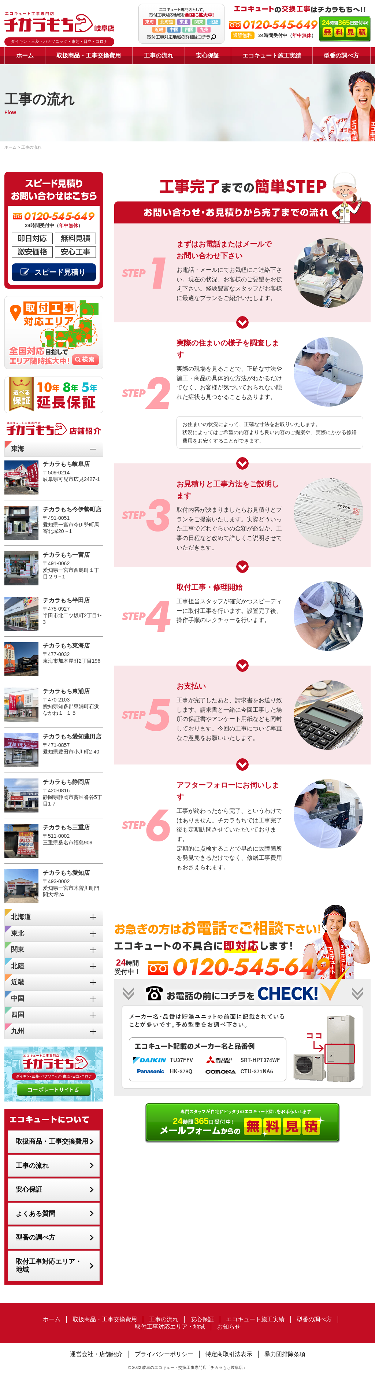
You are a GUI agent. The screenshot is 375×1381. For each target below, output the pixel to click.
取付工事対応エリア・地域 (49, 1266)
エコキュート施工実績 (271, 55)
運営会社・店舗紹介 (96, 1354)
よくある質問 (35, 1213)
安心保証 (207, 55)
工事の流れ (158, 55)
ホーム (25, 55)
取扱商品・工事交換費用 (88, 55)
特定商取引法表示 (228, 1354)
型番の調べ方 (341, 55)
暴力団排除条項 (284, 1354)
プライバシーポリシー (164, 1354)
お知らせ (229, 1326)
